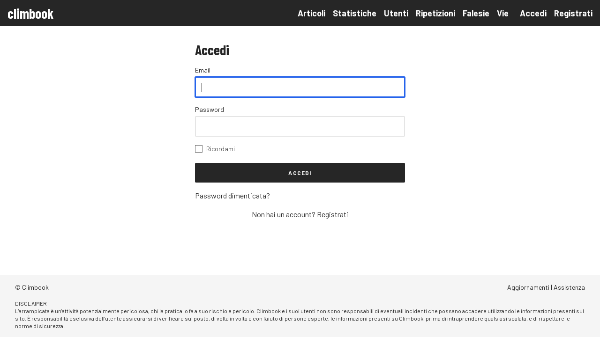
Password (209, 109)
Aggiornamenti (528, 287)
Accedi (533, 13)
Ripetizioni (435, 13)
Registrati (573, 13)
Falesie (476, 13)
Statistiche (354, 13)
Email (202, 70)
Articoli (311, 13)
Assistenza (569, 287)
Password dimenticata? (232, 195)
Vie (503, 13)
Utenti (396, 13)
